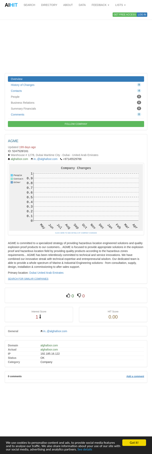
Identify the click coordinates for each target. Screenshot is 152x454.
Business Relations (76, 102)
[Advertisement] (76, 41)
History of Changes (76, 84)
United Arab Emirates (50, 272)
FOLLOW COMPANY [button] (76, 124)
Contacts (76, 90)
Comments (76, 114)
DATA (82, 5)
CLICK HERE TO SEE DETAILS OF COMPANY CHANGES (76, 233)
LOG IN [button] (142, 14)
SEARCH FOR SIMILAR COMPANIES (28, 278)
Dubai (33, 272)
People (76, 96)
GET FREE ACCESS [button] (125, 14)
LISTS (120, 5)
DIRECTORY (49, 5)
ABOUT (68, 5)
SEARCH (29, 5)
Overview (16, 79)
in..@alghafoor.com (46, 159)
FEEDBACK (100, 5)
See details (85, 449)
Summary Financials (76, 108)
